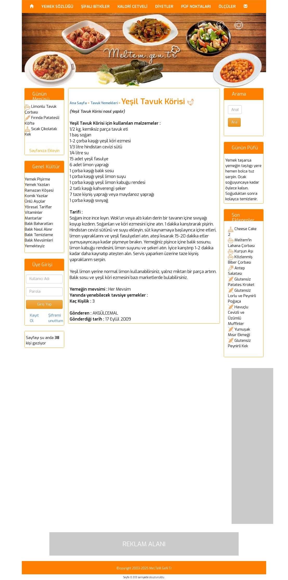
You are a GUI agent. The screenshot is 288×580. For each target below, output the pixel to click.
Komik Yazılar (36, 195)
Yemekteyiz (35, 246)
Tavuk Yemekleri (104, 103)
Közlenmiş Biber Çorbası (240, 259)
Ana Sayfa (78, 103)
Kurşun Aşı (243, 251)
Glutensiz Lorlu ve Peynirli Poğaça (242, 296)
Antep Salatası (236, 270)
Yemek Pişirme (37, 179)
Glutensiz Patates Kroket (241, 282)
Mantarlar (33, 218)
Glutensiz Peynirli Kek (239, 343)
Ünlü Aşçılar (35, 201)
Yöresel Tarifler (38, 207)
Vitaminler (34, 212)
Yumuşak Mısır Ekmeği (239, 332)
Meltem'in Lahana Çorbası (241, 242)
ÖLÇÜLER (227, 6)
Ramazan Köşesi (39, 190)
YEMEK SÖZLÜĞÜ (57, 6)
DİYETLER (164, 6)
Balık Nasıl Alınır (39, 229)
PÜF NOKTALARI (196, 6)
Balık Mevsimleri (39, 240)
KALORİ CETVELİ (132, 6)
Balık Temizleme (39, 234)
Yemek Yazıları (37, 184)
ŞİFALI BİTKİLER (95, 6)
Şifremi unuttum (55, 318)
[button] (245, 6)
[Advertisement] (252, 446)
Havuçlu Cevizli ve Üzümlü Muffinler (238, 315)
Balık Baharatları (39, 223)
